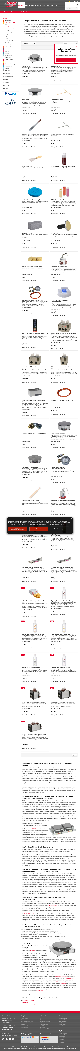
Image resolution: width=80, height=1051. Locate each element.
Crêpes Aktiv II (55, 66)
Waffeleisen (7, 24)
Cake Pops (7, 34)
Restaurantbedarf (63, 1018)
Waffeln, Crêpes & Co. (10, 22)
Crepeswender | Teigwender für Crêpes (33, 133)
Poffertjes (7, 38)
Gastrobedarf (39, 990)
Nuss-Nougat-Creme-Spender (59, 266)
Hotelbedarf (61, 1022)
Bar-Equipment (62, 1026)
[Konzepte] (38, 5)
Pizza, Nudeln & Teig (10, 64)
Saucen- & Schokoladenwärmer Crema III (34, 734)
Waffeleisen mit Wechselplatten (30, 1004)
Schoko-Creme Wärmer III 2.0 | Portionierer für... (64, 334)
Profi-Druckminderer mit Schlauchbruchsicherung (58, 467)
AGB (41, 1022)
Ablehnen (17, 528)
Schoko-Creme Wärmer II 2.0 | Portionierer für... (34, 367)
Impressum (42, 1027)
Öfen (6, 61)
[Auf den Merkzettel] (33, 80)
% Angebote (6, 82)
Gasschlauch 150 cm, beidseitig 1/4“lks (62, 400)
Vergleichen (25, 80)
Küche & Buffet (8, 66)
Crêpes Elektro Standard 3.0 (30, 467)
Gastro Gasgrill (62, 1042)
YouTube (23, 1019)
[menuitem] (21, 5)
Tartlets (6, 36)
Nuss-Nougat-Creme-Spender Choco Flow (63, 500)
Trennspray (63, 983)
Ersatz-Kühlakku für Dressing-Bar (31, 200)
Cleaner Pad (54, 233)
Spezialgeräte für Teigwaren (11, 40)
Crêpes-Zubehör (9, 32)
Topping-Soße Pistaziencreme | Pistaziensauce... (60, 534)
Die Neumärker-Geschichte (27, 1021)
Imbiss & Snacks (9, 49)
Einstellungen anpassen (60, 528)
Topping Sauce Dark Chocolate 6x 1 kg (62, 601)
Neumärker (33, 950)
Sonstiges (7, 70)
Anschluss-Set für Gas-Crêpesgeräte (32, 300)
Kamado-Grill (62, 1034)
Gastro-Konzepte (24, 1027)
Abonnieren (66, 60)
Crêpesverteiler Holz (57, 99)
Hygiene (7, 68)
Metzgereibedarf (62, 1024)
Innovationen (6, 73)
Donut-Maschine (8, 44)
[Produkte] (21, 5)
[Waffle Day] (54, 5)
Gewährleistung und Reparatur (47, 1026)
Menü (69, 4)
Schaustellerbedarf (63, 1021)
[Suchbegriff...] (72, 8)
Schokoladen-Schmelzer (60, 976)
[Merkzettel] (77, 4)
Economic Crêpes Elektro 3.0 (59, 433)
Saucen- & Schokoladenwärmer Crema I (33, 701)
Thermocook (8, 20)
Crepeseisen (7, 26)
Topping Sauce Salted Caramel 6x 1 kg (33, 634)
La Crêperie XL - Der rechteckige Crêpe (62, 567)
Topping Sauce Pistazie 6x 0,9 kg (31, 667)
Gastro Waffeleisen (63, 1033)
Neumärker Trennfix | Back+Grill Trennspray (35, 333)
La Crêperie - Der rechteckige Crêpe (32, 567)
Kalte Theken (25, 1002)
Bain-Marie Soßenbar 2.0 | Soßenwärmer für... (34, 401)
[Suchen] (76, 8)
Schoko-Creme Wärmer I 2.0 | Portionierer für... (63, 367)
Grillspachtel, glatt (27, 166)
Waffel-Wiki (6, 88)
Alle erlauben (39, 528)
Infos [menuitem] (76, 1)
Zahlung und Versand (44, 1024)
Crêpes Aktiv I (26, 66)
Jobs (41, 1018)
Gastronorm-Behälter (69, 978)
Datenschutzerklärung (45, 1021)
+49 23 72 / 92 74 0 (8, 1018)
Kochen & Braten (9, 59)
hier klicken (14, 1035)
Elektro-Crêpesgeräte (10, 28)
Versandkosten (37, 1046)
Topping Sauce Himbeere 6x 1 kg (60, 667)
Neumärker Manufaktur (26, 1022)
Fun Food (7, 51)
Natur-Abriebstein (27, 233)
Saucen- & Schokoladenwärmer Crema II (63, 701)
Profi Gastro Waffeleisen (28, 1000)
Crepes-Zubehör (42, 952)
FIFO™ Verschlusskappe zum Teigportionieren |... (59, 300)
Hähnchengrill (62, 1036)
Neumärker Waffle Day (45, 1028)
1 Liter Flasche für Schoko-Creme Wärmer (63, 166)
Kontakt (42, 1019)
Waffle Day (6, 85)
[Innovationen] (30, 5)
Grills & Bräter (8, 47)
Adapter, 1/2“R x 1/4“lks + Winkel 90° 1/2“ (33, 433)
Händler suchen (24, 1018)
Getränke (7, 53)
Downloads (23, 1024)
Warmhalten (8, 57)
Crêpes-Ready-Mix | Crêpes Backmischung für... (34, 601)
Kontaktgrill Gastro (63, 1037)
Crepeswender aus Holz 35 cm (30, 500)
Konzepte (5, 79)
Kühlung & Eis (8, 55)
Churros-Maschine (8, 42)
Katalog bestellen (25, 1026)
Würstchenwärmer (63, 1040)
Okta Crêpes (25, 99)
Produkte (5, 18)
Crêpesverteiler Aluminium (59, 133)
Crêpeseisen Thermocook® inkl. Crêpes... (34, 534)
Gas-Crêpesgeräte (9, 30)
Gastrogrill (61, 1039)
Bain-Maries (59, 982)
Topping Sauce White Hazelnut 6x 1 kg (62, 634)
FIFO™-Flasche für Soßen (58, 200)
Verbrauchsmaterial (8, 76)
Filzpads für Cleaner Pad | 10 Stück (32, 266)
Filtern (25, 43)
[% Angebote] (46, 5)
